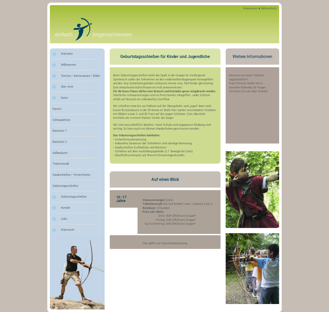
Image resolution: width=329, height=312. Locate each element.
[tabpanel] (179, 212)
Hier (145, 243)
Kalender (246, 87)
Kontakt (262, 91)
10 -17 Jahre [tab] (121, 199)
